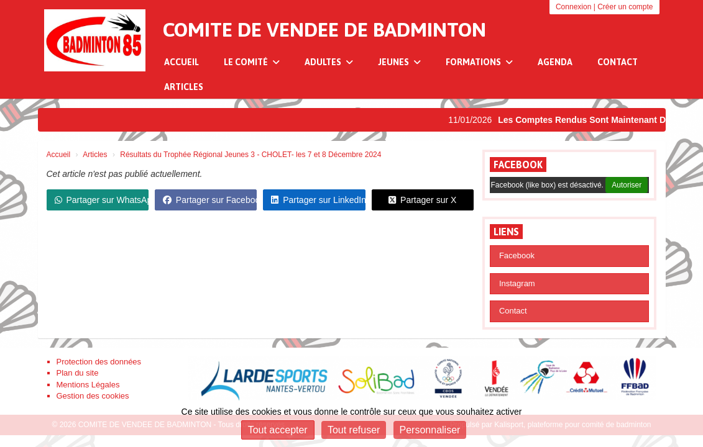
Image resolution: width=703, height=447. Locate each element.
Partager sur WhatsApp (102, 200)
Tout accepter (278, 430)
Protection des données (99, 361)
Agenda (555, 62)
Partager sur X (422, 200)
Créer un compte (625, 6)
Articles (183, 87)
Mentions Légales (88, 384)
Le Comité (252, 62)
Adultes (329, 62)
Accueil (181, 62)
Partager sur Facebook (210, 200)
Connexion (573, 6)
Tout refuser (354, 430)
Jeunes (399, 62)
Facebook (518, 164)
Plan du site (78, 372)
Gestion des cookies (93, 395)
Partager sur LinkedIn (318, 200)
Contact (617, 62)
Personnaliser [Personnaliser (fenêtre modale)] (430, 430)
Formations (479, 62)
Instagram (517, 283)
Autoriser (626, 185)
